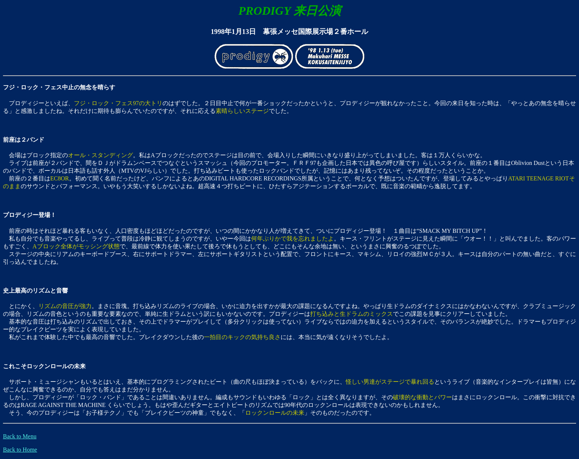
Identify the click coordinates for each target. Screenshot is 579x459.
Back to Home (20, 449)
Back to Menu (20, 436)
